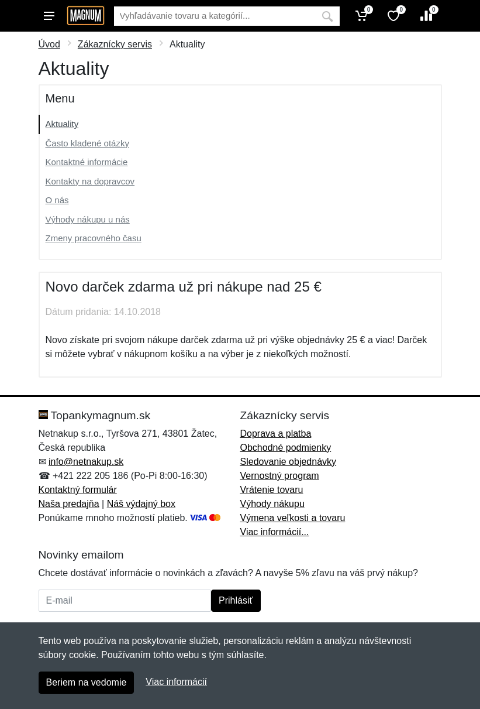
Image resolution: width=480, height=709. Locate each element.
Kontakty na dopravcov (90, 181)
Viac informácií (176, 682)
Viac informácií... (274, 532)
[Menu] (49, 15)
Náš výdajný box (141, 504)
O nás (57, 200)
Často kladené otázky (87, 143)
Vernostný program (279, 476)
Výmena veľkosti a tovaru (293, 518)
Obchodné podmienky (285, 448)
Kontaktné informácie (87, 162)
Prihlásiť (236, 600)
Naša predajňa (69, 504)
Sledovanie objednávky (288, 462)
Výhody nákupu (272, 504)
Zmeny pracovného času (93, 238)
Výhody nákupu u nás (88, 219)
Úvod (49, 44)
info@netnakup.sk (86, 462)
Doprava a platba (276, 434)
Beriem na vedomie (86, 682)
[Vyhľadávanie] (214, 16)
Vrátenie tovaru (271, 490)
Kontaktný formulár (78, 490)
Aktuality (62, 124)
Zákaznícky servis (115, 44)
